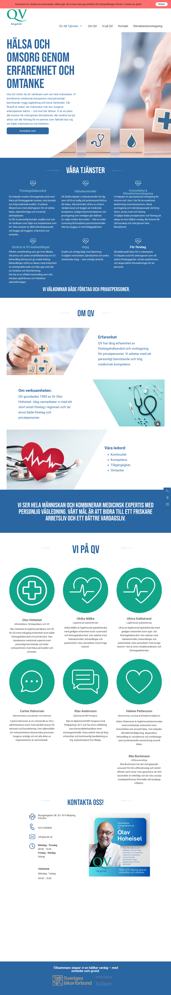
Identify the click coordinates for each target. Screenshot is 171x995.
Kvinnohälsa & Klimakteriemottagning (138, 192)
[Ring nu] (167, 491)
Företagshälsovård (33, 191)
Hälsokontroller (85, 191)
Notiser (161, 4)
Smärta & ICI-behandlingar (31, 247)
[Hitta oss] (167, 497)
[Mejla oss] (167, 504)
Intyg (85, 247)
